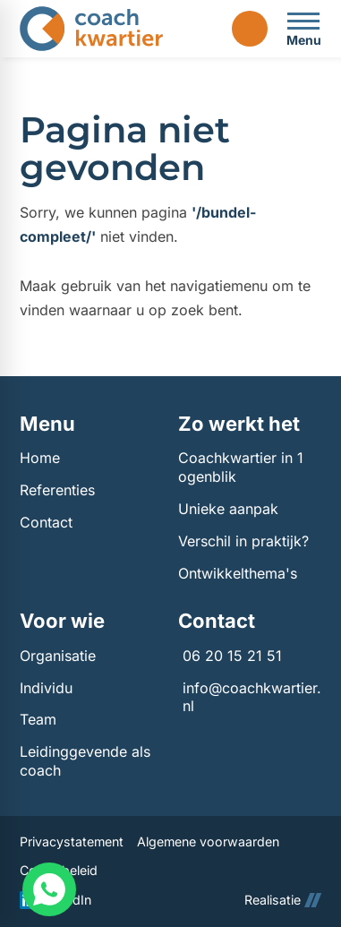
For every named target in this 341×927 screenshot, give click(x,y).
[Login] (250, 29)
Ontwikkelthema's (237, 573)
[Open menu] (303, 29)
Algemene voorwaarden (208, 841)
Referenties (57, 490)
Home (40, 458)
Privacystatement (72, 841)
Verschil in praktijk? (243, 541)
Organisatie (58, 656)
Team (38, 719)
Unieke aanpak (228, 509)
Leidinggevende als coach (85, 760)
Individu (46, 688)
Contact (46, 522)
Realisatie (282, 899)
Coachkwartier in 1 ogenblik (240, 467)
